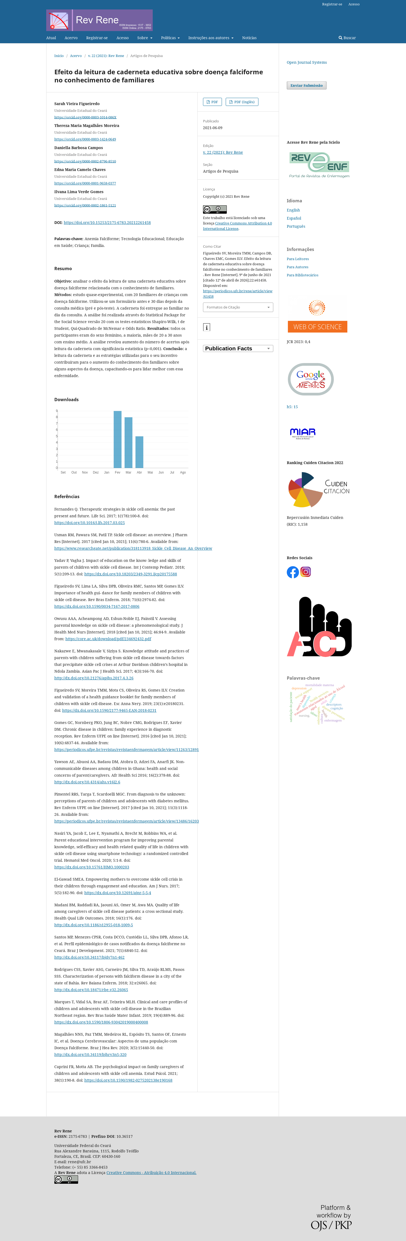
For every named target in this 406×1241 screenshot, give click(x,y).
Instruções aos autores (209, 37)
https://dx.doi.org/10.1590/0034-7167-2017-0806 (96, 606)
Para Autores (297, 266)
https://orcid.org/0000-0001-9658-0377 (85, 183)
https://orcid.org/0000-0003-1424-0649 (85, 139)
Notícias (249, 37)
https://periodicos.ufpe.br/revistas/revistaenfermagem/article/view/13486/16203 (126, 821)
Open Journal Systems (307, 62)
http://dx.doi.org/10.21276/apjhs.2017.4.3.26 (94, 677)
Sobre (143, 37)
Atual (51, 37)
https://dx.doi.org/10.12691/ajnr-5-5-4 (117, 892)
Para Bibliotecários (302, 275)
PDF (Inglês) (244, 101)
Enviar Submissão (307, 85)
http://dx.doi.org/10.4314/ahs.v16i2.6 (87, 781)
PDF (214, 101)
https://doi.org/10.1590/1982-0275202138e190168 (128, 1080)
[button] (206, 327)
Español (294, 218)
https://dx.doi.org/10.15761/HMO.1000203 (91, 867)
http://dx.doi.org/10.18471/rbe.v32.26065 (91, 989)
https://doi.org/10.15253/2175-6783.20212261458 (107, 222)
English (293, 210)
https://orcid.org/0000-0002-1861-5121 (85, 205)
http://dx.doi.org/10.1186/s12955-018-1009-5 (93, 924)
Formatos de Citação (223, 307)
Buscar (347, 37)
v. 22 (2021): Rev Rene (106, 55)
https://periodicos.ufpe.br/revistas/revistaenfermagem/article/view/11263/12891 (126, 749)
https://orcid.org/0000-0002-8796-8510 (85, 161)
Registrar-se (97, 37)
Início (59, 55)
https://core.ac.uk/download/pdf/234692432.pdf (108, 638)
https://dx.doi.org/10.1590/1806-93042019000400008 (101, 1022)
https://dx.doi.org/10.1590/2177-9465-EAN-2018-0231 (109, 710)
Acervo (71, 37)
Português (296, 226)
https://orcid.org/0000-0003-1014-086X (85, 117)
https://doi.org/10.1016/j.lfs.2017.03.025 (89, 522)
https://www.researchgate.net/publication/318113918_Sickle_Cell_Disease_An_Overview (133, 548)
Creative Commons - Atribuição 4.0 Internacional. (152, 1172)
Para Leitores (298, 258)
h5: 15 (293, 406)
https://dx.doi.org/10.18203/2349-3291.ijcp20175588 (130, 573)
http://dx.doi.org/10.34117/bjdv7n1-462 (89, 957)
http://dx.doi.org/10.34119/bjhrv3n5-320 (90, 1054)
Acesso (123, 37)
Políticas (169, 37)
